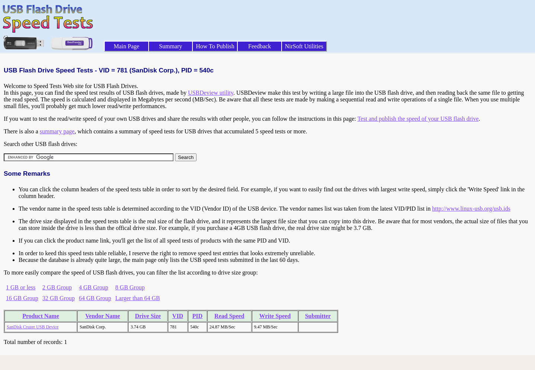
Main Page (126, 46)
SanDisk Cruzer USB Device (33, 327)
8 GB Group (130, 287)
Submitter (318, 316)
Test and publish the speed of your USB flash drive (418, 119)
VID (177, 316)
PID (197, 316)
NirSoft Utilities (304, 46)
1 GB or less (21, 287)
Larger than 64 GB (137, 298)
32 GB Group (58, 298)
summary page (57, 131)
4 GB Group (93, 287)
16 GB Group (22, 298)
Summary (170, 46)
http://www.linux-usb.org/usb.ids (471, 208)
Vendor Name (102, 316)
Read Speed (229, 316)
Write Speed (275, 316)
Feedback (259, 46)
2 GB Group (57, 287)
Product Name (40, 316)
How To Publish (215, 46)
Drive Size (148, 316)
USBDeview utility (210, 93)
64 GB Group (95, 298)
